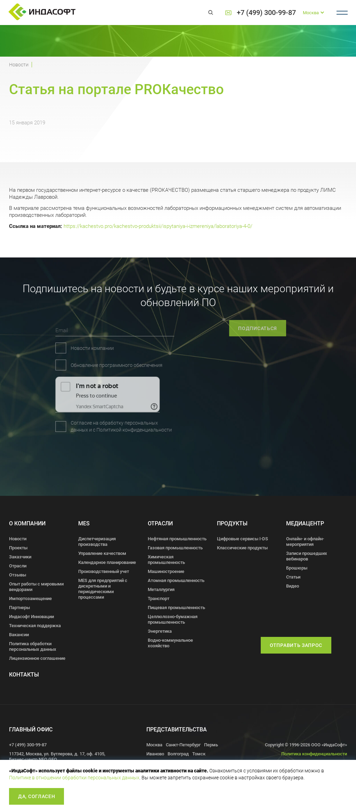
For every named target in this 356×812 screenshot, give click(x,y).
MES (84, 523)
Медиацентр (305, 523)
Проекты (18, 547)
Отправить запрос (296, 645)
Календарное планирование (107, 562)
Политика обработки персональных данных (32, 646)
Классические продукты (242, 547)
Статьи (293, 577)
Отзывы (17, 574)
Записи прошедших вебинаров (306, 556)
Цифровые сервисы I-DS (242, 538)
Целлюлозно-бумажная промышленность (172, 619)
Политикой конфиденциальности (96, 430)
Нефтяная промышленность (177, 538)
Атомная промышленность (176, 580)
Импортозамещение (30, 598)
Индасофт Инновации (31, 616)
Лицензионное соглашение (37, 658)
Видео (292, 586)
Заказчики (20, 556)
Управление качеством (102, 553)
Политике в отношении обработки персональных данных (74, 777)
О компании (27, 523)
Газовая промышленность (175, 547)
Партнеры (19, 607)
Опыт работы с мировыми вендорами (36, 586)
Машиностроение (166, 571)
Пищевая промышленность (176, 607)
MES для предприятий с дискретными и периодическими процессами (102, 589)
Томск (198, 753)
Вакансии (19, 634)
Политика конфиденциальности (314, 753)
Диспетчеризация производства (97, 541)
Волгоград (178, 753)
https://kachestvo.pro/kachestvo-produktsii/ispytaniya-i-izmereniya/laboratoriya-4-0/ (158, 226)
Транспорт (158, 598)
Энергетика (160, 631)
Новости (19, 64)
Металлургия (161, 589)
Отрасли (17, 565)
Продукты (232, 523)
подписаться (276, 328)
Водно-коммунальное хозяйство (170, 643)
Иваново (155, 753)
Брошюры (296, 568)
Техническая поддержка (35, 625)
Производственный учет (103, 571)
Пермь (211, 744)
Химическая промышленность (166, 559)
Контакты (24, 674)
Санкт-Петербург (183, 744)
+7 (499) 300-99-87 (266, 13)
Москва (154, 744)
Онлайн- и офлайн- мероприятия (305, 541)
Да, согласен (36, 796)
